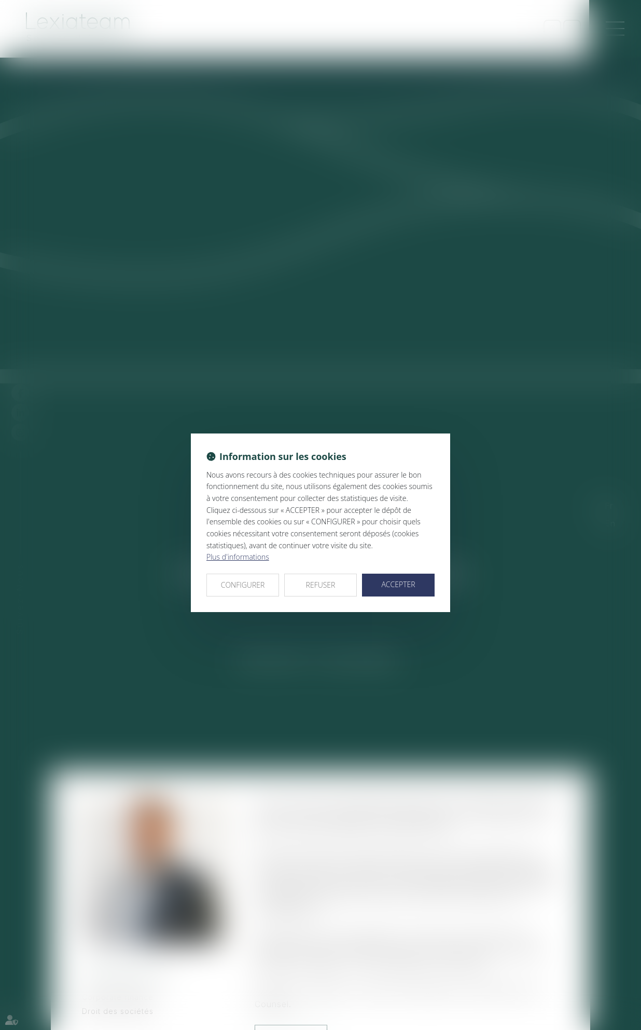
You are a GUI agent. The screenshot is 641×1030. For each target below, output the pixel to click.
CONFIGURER (243, 585)
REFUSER (321, 585)
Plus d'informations (237, 557)
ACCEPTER (398, 584)
